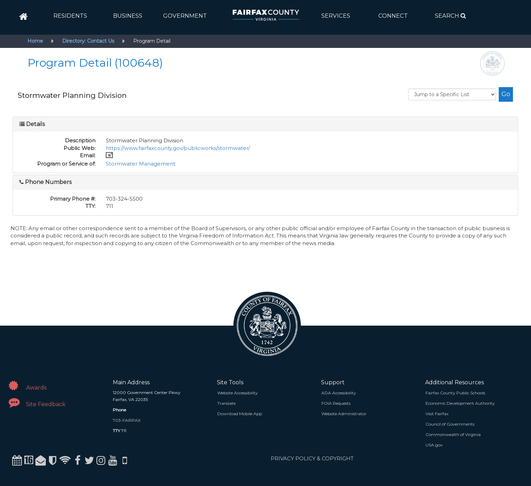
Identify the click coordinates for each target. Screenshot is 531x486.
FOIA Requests (336, 403)
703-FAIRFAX (127, 420)
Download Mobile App (239, 413)
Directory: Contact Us (88, 41)
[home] (23, 16)
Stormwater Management (140, 163)
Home (35, 41)
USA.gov (434, 444)
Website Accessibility (237, 392)
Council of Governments (449, 424)
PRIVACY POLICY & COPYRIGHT (312, 458)
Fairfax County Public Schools (455, 392)
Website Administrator (343, 413)
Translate (226, 403)
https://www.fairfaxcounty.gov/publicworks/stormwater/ (178, 148)
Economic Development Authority (460, 403)
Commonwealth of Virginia (453, 434)
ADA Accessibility (338, 392)
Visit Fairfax (436, 413)
